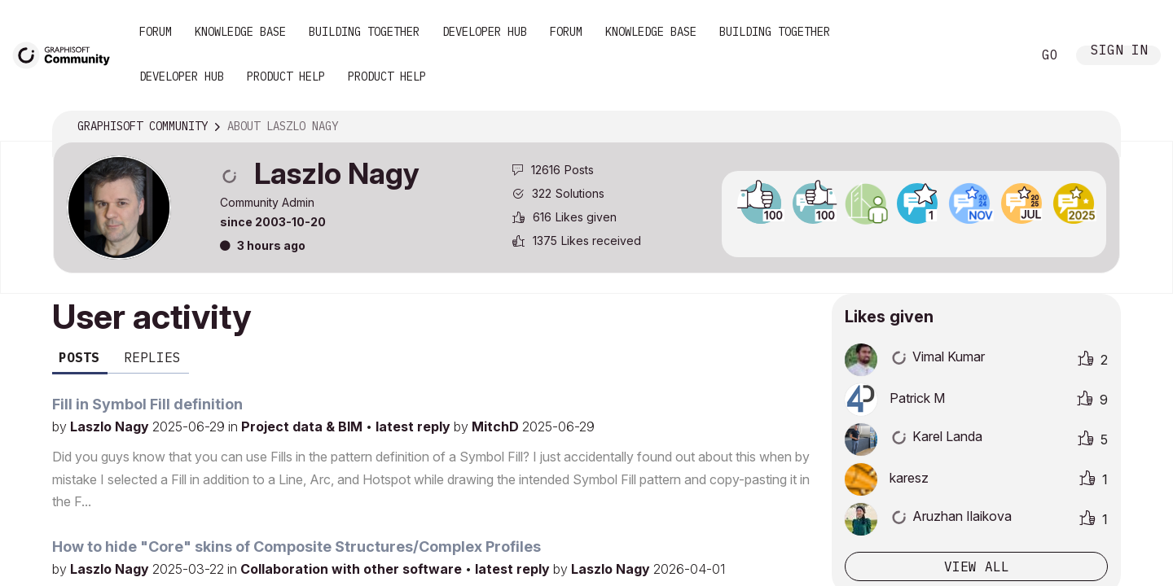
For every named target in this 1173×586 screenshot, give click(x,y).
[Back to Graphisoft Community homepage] (66, 54)
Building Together (364, 31)
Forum (155, 31)
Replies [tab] (152, 357)
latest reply (415, 426)
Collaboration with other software (352, 569)
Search (1001, 55)
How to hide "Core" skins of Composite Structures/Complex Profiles (296, 546)
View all (976, 566)
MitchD (497, 426)
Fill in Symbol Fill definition (147, 404)
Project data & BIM (303, 426)
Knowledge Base (240, 31)
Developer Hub (484, 31)
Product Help (286, 76)
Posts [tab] (79, 357)
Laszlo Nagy (111, 426)
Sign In (1119, 52)
